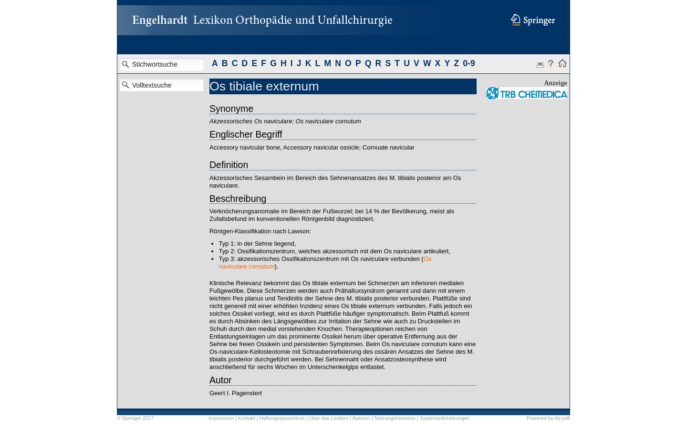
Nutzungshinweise (395, 418)
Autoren (361, 418)
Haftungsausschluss (282, 418)
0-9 (469, 63)
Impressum (221, 418)
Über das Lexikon (329, 418)
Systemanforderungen (445, 418)
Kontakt (246, 418)
